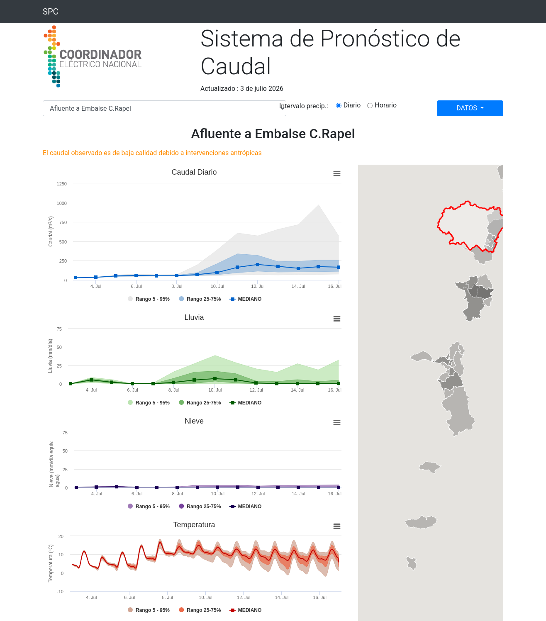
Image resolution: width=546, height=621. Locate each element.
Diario (352, 105)
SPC (50, 12)
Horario (386, 105)
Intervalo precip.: (303, 106)
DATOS (467, 108)
